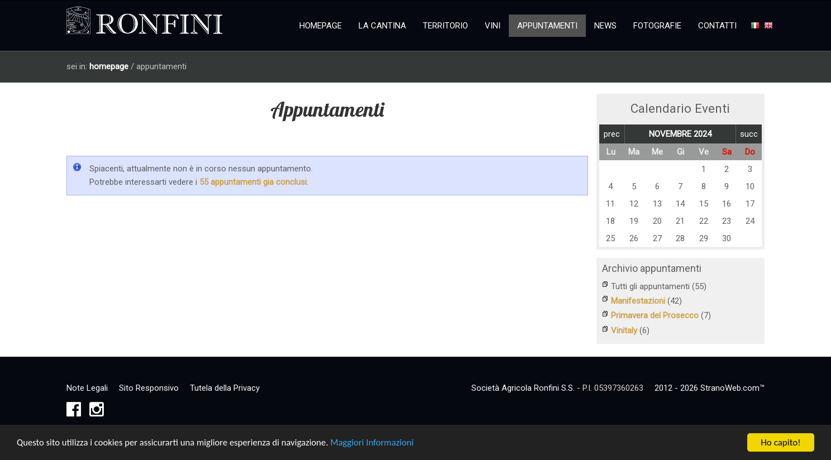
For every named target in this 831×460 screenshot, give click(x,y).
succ (749, 134)
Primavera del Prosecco (655, 315)
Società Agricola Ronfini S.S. (523, 386)
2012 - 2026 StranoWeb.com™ (710, 386)
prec (612, 134)
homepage (108, 66)
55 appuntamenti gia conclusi (253, 182)
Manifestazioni (638, 301)
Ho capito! (780, 443)
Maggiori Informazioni (379, 444)
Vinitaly (624, 330)
